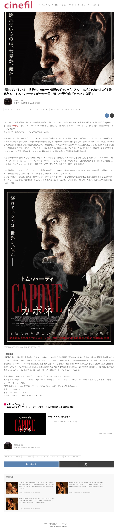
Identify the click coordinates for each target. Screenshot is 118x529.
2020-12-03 (18, 101)
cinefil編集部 (35, 103)
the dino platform (61, 526)
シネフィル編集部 (21, 103)
